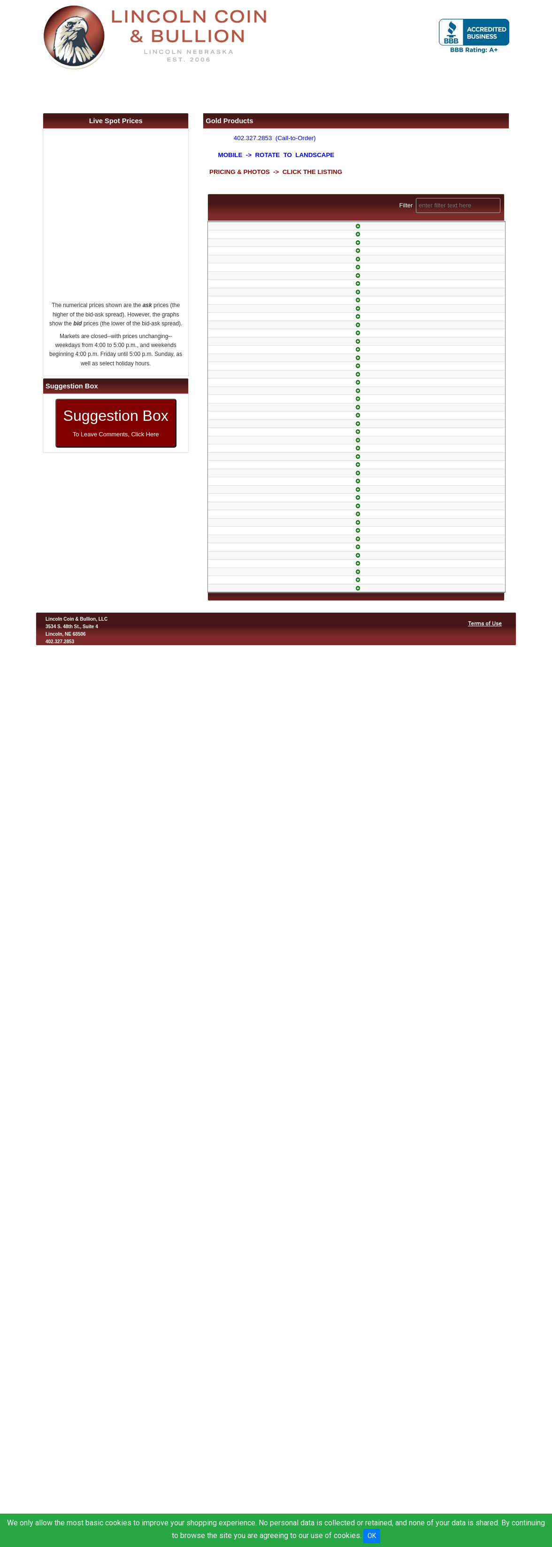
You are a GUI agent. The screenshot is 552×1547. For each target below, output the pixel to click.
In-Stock (360, 301)
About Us (245, 90)
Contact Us (355, 90)
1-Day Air (359, 340)
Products (144, 90)
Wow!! (360, 1233)
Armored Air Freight (360, 1456)
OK (372, 1535)
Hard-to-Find (360, 1108)
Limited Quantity (359, 266)
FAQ (201, 90)
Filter (449, 205)
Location (298, 90)
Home (82, 90)
